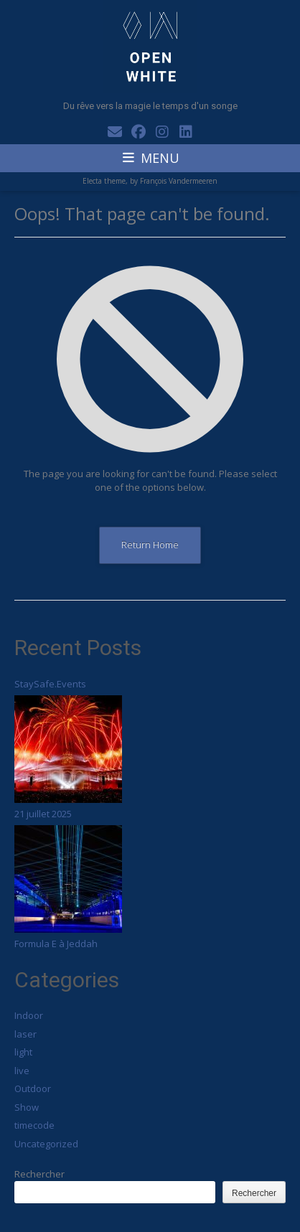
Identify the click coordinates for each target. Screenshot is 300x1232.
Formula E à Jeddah (56, 943)
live (21, 1070)
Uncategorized (46, 1143)
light (23, 1051)
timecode (34, 1125)
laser (25, 1034)
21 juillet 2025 (43, 813)
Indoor (28, 1015)
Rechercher (39, 1173)
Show (26, 1107)
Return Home (150, 544)
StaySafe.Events (50, 683)
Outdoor (32, 1088)
